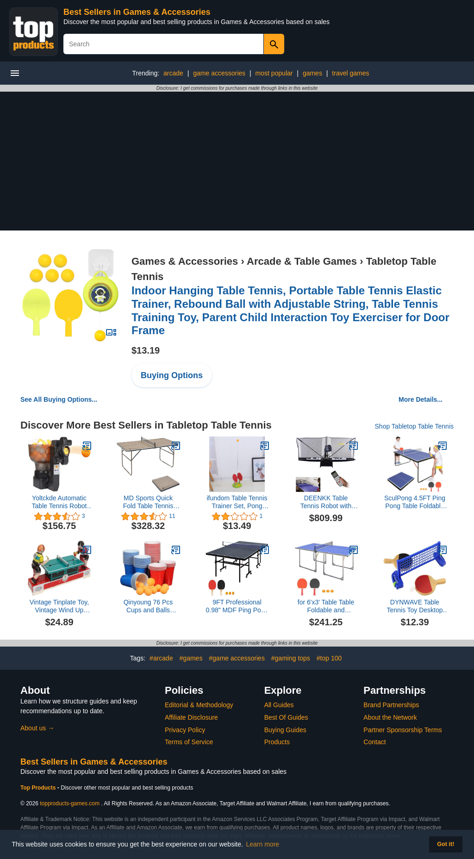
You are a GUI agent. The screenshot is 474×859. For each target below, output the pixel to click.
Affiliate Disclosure (191, 717)
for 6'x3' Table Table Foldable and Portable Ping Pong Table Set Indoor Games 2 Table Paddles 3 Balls (326, 606)
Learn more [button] (263, 844)
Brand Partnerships (391, 705)
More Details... (421, 399)
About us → (37, 728)
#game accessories (237, 658)
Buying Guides (285, 730)
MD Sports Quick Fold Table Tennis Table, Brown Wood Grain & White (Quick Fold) (148, 502)
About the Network (390, 717)
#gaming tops (290, 658)
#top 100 (329, 658)
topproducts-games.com (70, 803)
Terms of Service (189, 742)
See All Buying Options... (58, 399)
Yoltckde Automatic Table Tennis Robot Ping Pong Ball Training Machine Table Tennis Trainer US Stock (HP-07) (59, 502)
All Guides (279, 705)
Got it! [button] (445, 844)
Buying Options (172, 375)
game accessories (219, 73)
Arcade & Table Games (302, 261)
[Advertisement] (237, 161)
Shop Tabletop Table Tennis (414, 426)
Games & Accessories (184, 261)
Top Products (38, 787)
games (312, 73)
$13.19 (145, 350)
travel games (350, 73)
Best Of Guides (286, 717)
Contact (374, 742)
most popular (274, 73)
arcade (173, 73)
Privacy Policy (185, 730)
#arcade (161, 658)
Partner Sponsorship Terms (402, 730)
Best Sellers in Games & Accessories (137, 12)
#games (191, 658)
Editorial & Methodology (199, 705)
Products (277, 742)
